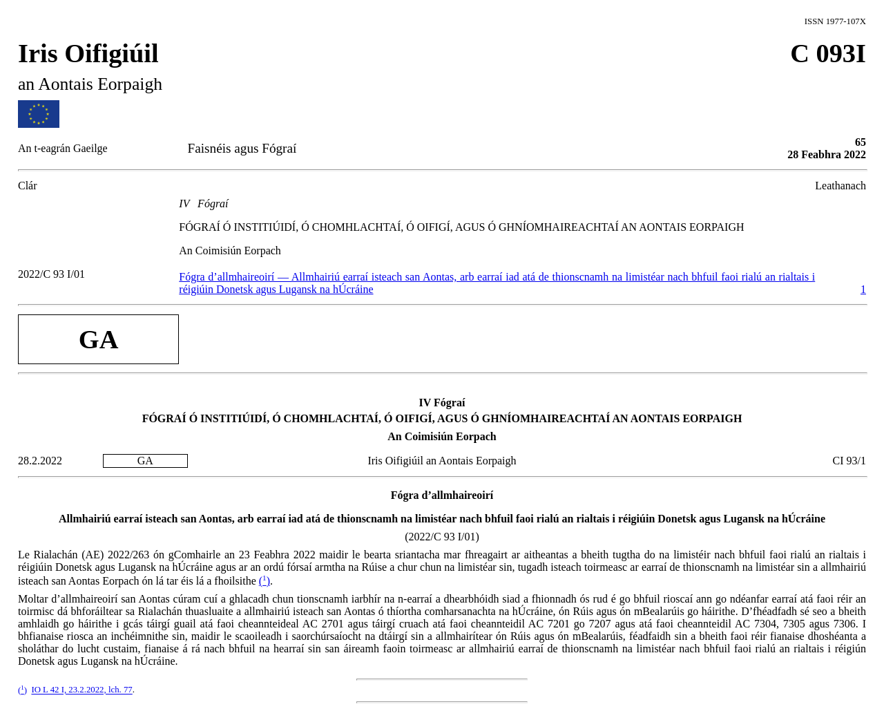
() (264, 581)
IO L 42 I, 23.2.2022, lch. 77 (81, 690)
